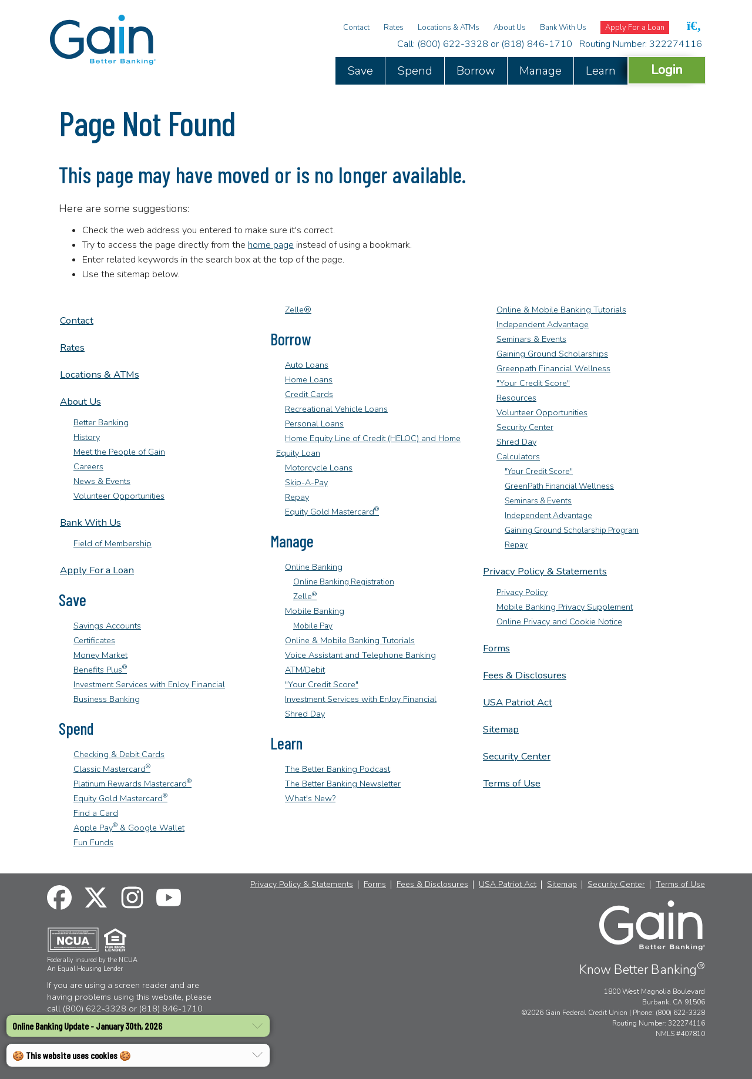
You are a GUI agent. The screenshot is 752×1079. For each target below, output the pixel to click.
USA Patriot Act (517, 702)
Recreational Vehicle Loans (336, 409)
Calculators (518, 456)
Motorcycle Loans (318, 467)
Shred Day (305, 714)
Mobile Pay (313, 625)
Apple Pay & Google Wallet (128, 827)
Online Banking (314, 567)
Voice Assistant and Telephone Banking (360, 655)
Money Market (100, 655)
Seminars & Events (531, 339)
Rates (394, 27)
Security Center (524, 427)
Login (667, 69)
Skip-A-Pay (306, 482)
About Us (510, 27)
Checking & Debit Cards (118, 754)
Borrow (475, 71)
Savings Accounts (107, 625)
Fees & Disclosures (524, 675)
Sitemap (501, 729)
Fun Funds (93, 842)
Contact (356, 27)
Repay (297, 497)
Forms (496, 648)
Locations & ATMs (448, 27)
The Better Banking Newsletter (343, 783)
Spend (414, 71)
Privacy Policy (522, 592)
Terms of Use (511, 783)
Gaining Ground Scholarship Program (572, 530)
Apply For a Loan (634, 27)
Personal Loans (314, 423)
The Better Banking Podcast (337, 769)
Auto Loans (306, 365)
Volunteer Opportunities (118, 496)
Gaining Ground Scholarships (552, 353)
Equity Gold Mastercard (120, 798)
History (86, 437)
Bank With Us (563, 27)
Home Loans (309, 379)
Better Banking (101, 422)
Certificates (94, 640)
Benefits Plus (100, 669)
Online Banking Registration (343, 581)
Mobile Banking (314, 611)
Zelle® (298, 309)
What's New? (310, 798)
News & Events (101, 481)
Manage (540, 71)
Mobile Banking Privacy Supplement (564, 607)
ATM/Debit (305, 669)
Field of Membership (112, 543)
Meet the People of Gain (119, 452)
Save (360, 71)
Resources (516, 398)
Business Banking (106, 699)
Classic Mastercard (111, 769)
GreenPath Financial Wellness (559, 486)
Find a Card (95, 813)
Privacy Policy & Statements (545, 571)
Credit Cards (309, 394)
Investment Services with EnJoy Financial (149, 684)
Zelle (305, 596)
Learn (601, 71)
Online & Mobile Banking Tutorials (350, 640)
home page (271, 244)
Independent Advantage (542, 324)
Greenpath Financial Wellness (553, 368)
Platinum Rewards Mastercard (132, 783)
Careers (88, 466)
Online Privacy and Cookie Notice (559, 621)
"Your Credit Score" (321, 684)
